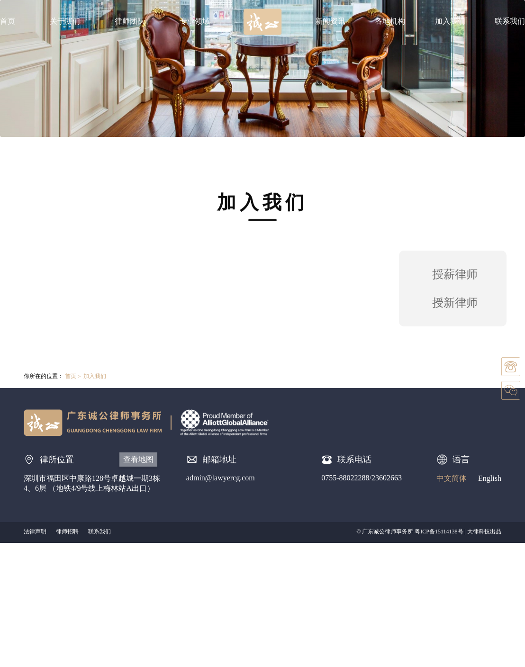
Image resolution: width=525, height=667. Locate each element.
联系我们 (510, 21)
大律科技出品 (484, 531)
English (489, 478)
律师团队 (130, 21)
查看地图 (138, 459)
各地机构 (390, 21)
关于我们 (65, 21)
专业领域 (195, 21)
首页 (7, 21)
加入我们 (450, 21)
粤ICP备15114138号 (439, 531)
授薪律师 (458, 274)
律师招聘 (67, 531)
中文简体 (451, 478)
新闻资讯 (330, 21)
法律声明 (35, 531)
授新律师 (458, 303)
